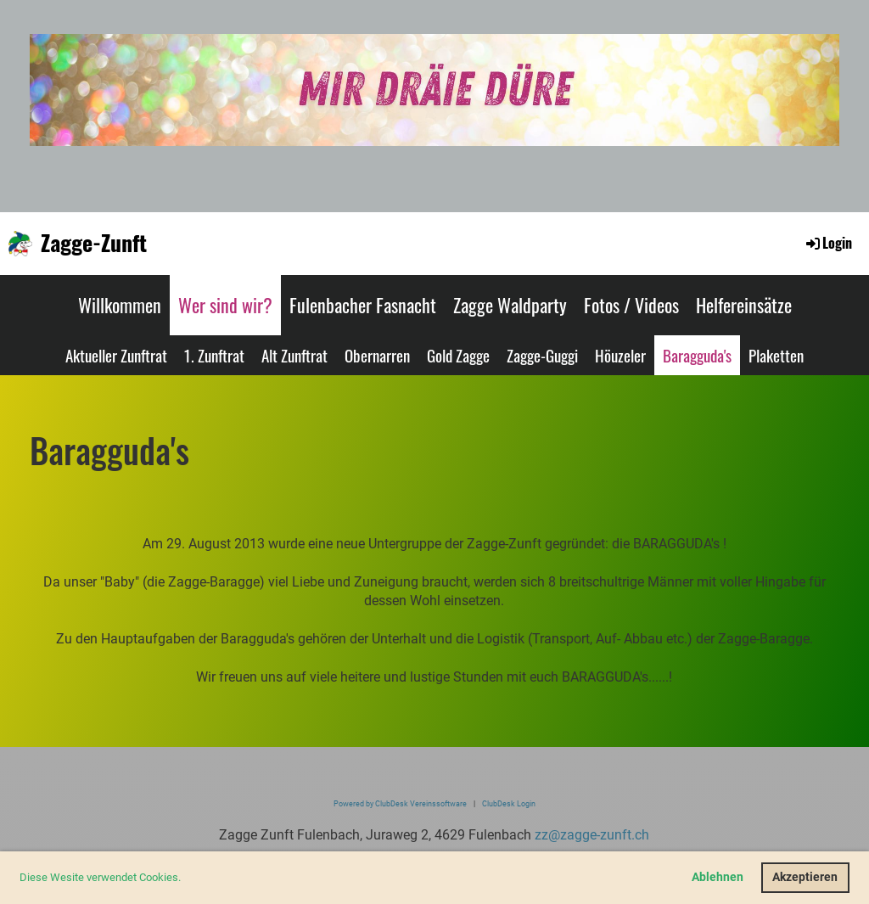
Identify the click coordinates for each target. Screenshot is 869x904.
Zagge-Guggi (542, 355)
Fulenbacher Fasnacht (362, 304)
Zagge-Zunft (94, 242)
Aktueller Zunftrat (116, 355)
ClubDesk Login (508, 803)
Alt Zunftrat (294, 355)
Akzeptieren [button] (805, 877)
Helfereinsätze (744, 304)
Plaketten (776, 355)
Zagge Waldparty (510, 304)
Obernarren (377, 355)
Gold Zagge (458, 355)
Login (828, 243)
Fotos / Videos (631, 304)
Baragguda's (697, 355)
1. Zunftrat (214, 355)
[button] (185, 879)
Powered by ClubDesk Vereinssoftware (400, 803)
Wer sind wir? (225, 304)
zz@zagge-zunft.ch (592, 835)
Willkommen (119, 304)
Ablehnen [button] (717, 877)
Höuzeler (620, 355)
